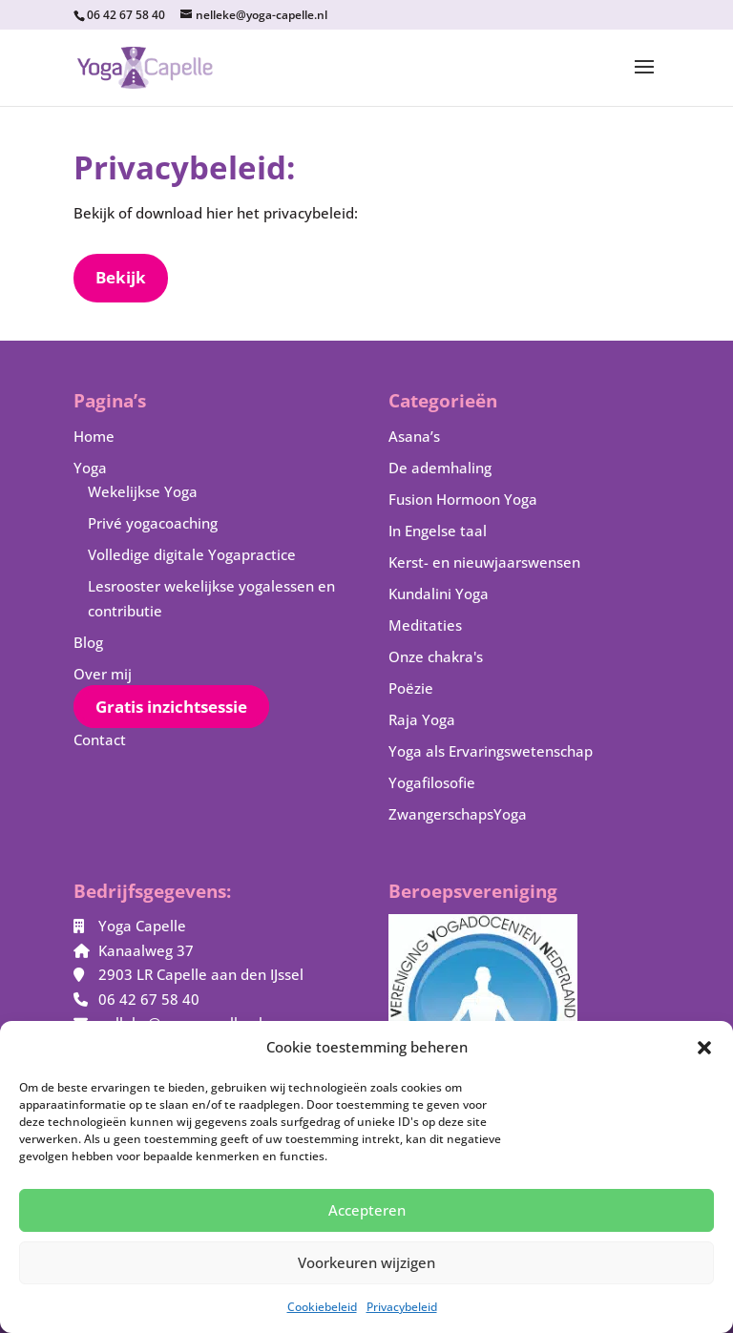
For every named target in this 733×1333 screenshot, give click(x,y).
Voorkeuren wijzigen (366, 1262)
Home (94, 436)
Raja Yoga (421, 719)
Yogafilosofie (431, 782)
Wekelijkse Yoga (143, 491)
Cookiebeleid (322, 1307)
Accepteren (367, 1209)
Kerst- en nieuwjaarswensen (484, 562)
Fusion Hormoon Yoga (462, 499)
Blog (88, 642)
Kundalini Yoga (438, 593)
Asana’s (414, 436)
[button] (704, 1047)
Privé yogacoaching (153, 522)
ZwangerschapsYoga (457, 813)
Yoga (90, 467)
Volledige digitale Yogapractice (192, 554)
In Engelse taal (437, 530)
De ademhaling (440, 467)
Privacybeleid (401, 1307)
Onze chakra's (435, 656)
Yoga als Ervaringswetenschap (490, 750)
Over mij (102, 673)
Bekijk (120, 277)
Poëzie (410, 688)
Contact (99, 739)
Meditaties (425, 625)
